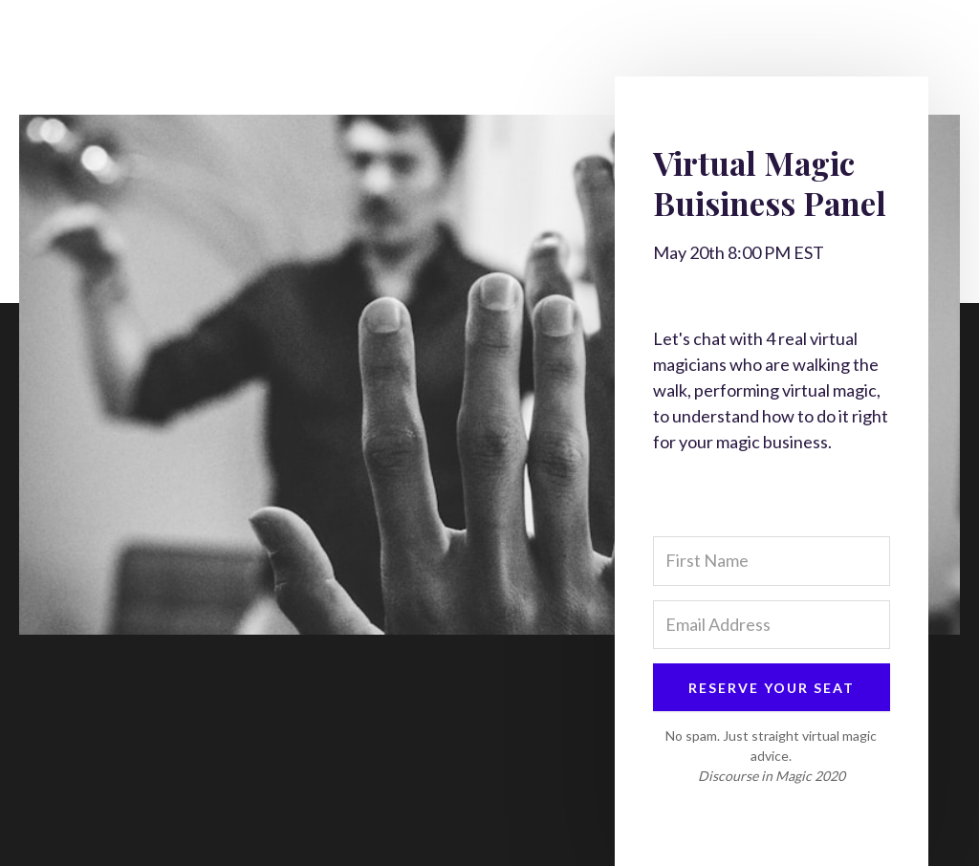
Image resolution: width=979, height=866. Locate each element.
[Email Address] (771, 624)
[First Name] (771, 560)
